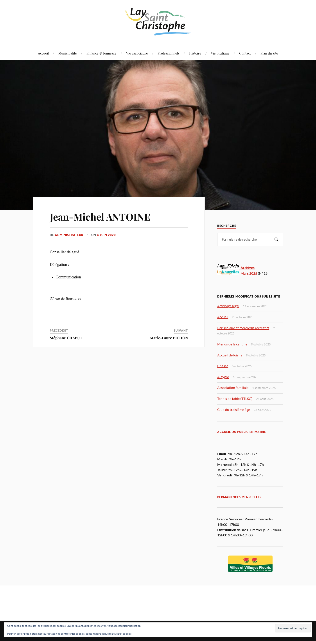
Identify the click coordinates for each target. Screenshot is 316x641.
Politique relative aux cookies (114, 633)
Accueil (43, 53)
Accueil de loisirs (229, 355)
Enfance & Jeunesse (101, 53)
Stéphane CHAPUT (66, 337)
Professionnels (169, 53)
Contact (245, 53)
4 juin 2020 (106, 235)
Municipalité (67, 53)
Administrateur (69, 235)
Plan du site (269, 53)
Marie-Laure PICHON (169, 337)
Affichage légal (228, 306)
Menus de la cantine (232, 344)
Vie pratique (220, 53)
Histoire (195, 53)
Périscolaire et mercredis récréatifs (243, 328)
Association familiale (232, 387)
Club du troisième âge (233, 409)
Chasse (222, 366)
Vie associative (137, 53)
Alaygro (223, 377)
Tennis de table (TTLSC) (234, 398)
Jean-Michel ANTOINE (100, 216)
